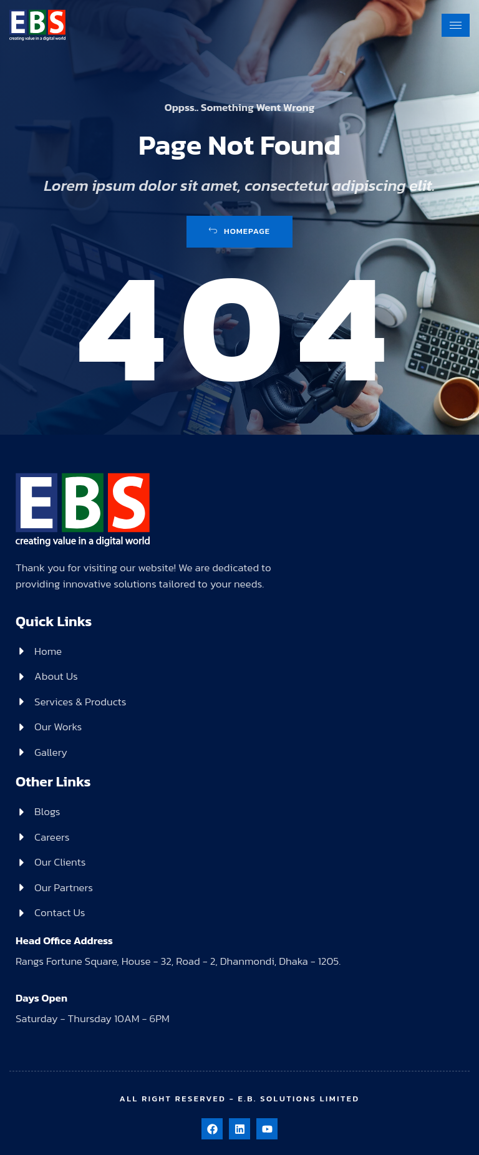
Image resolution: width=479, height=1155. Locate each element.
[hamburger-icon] (456, 25)
